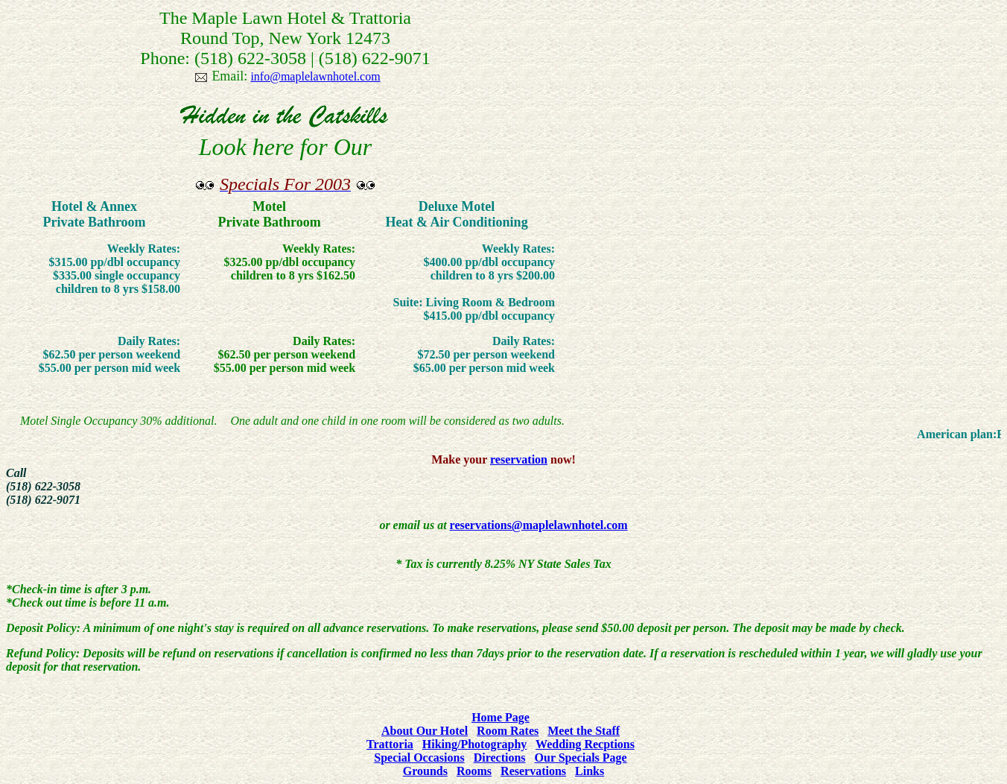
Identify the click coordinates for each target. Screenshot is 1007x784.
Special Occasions (419, 757)
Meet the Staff (583, 730)
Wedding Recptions (585, 744)
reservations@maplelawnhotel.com (539, 525)
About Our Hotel (424, 730)
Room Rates (508, 730)
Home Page (500, 717)
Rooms (474, 771)
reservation (518, 459)
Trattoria (389, 744)
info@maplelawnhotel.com (315, 76)
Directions (500, 757)
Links (589, 771)
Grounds (425, 771)
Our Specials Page (581, 757)
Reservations (533, 771)
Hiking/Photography (474, 744)
